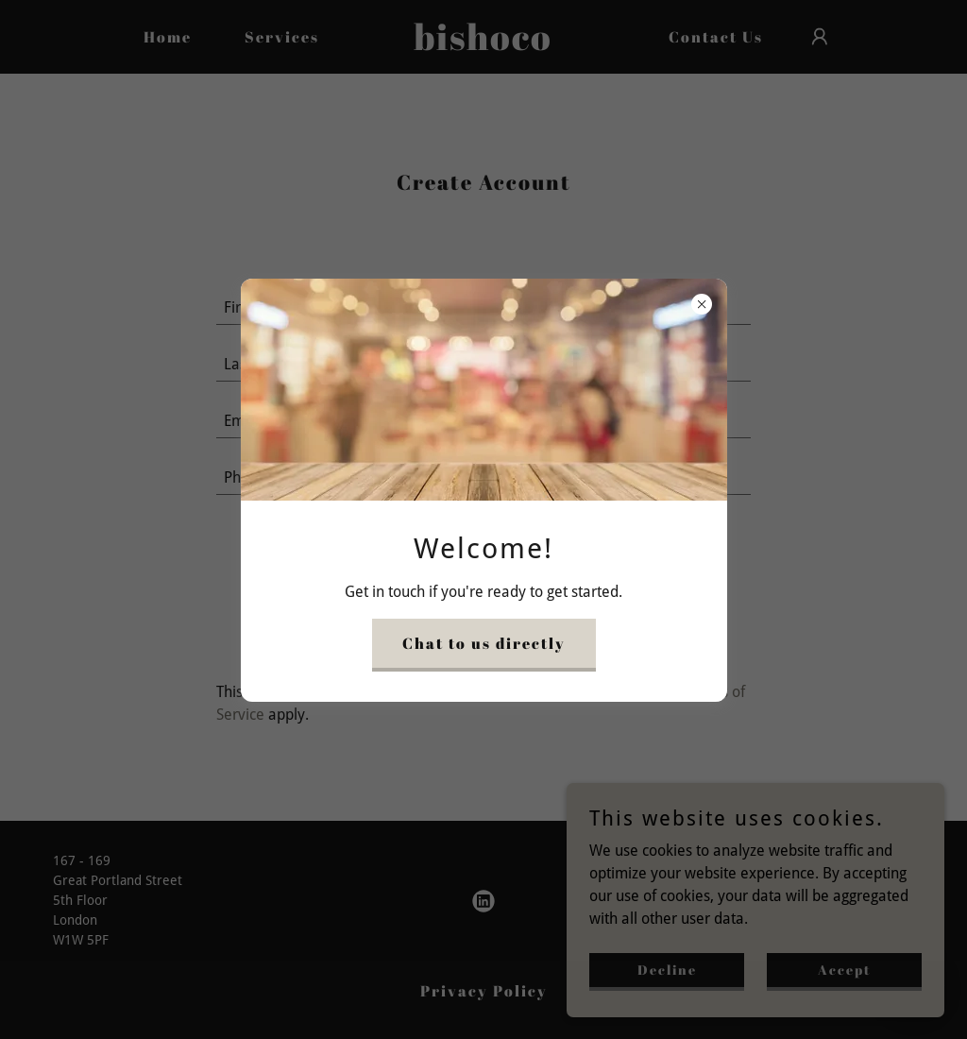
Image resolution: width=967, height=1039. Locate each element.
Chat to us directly (484, 643)
